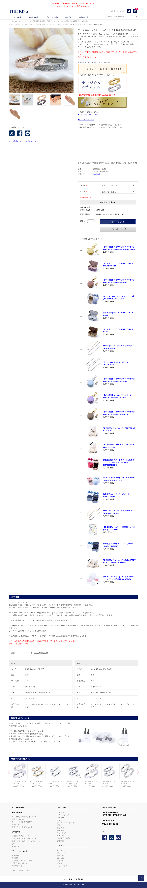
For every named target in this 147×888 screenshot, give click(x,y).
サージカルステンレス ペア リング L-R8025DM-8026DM (83, 25)
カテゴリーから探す (16, 17)
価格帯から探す (34, 17)
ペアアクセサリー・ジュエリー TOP (20, 25)
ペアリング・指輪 (55, 25)
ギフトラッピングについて (22, 827)
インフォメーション (118, 11)
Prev (8, 772)
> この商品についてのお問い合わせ (22, 141)
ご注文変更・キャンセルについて (25, 839)
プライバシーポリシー (20, 863)
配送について (17, 846)
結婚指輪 (60, 856)
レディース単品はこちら (88, 114)
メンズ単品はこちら (86, 120)
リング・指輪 (41, 25)
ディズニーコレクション (66, 823)
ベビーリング (62, 866)
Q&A (13, 844)
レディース (61, 818)
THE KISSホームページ (21, 871)
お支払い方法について (20, 836)
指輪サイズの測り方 (19, 819)
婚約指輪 (60, 858)
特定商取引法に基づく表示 (22, 861)
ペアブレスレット (64, 836)
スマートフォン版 (70, 879)
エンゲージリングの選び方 (22, 822)
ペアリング (61, 812)
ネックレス (61, 861)
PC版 (81, 879)
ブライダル (61, 828)
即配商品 (60, 830)
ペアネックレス (63, 815)
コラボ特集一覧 (82, 17)
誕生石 (59, 825)
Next (138, 772)
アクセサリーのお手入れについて (25, 817)
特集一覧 (68, 17)
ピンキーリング (63, 853)
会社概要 (15, 858)
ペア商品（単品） (64, 838)
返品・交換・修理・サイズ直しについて (27, 841)
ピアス (59, 863)
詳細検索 (60, 841)
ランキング (61, 833)
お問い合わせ (17, 866)
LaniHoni (96, 174)
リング (59, 850)
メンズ (59, 820)
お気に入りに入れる (118, 229)
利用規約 (15, 855)
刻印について (17, 824)
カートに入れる (117, 222)
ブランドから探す (52, 17)
